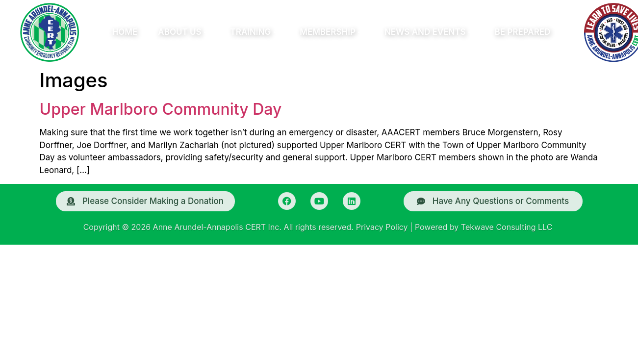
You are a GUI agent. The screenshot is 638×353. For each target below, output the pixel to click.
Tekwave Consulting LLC (507, 227)
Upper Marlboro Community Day (161, 109)
